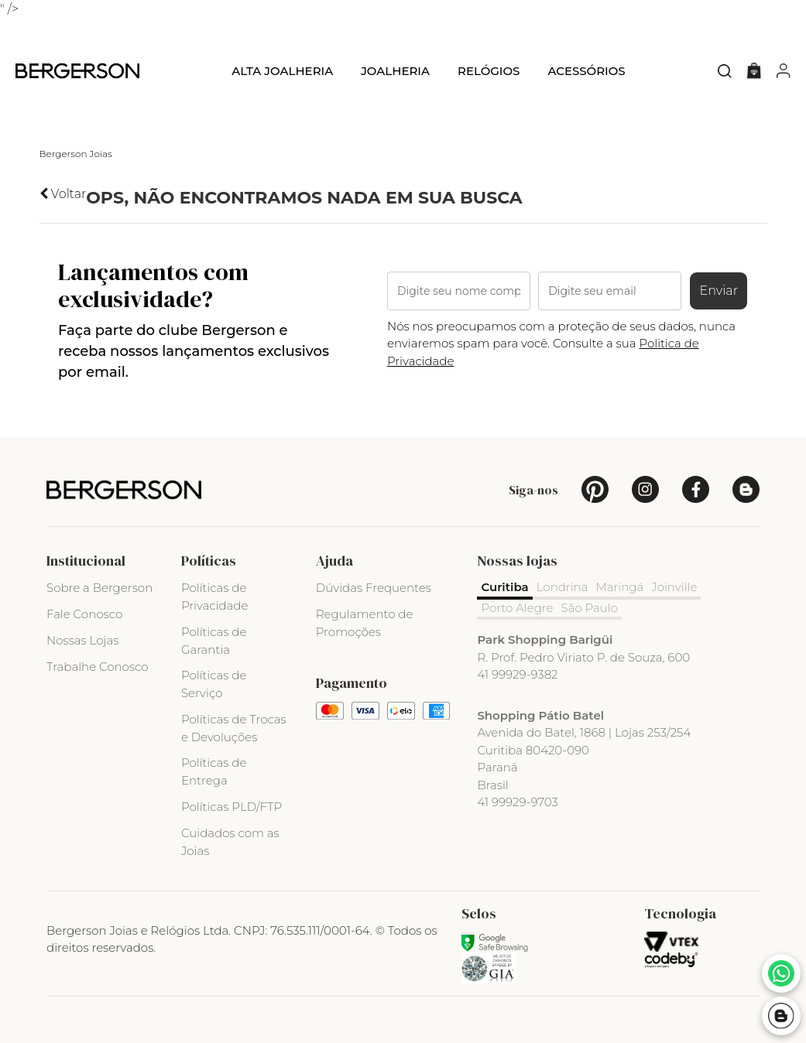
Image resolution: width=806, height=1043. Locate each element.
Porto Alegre (517, 607)
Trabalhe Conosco (97, 666)
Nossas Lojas (82, 640)
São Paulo (590, 607)
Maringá (619, 587)
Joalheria (395, 70)
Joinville (674, 587)
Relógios (489, 70)
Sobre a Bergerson (99, 587)
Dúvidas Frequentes (373, 587)
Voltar (63, 193)
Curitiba (504, 587)
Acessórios (586, 70)
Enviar (718, 290)
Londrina (562, 587)
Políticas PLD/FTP (231, 806)
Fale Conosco (84, 614)
